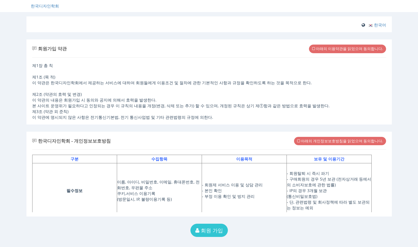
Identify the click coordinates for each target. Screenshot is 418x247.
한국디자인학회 (45, 6)
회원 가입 (209, 230)
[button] (377, 25)
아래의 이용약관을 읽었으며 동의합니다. (347, 48)
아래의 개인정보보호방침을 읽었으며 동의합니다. (340, 140)
